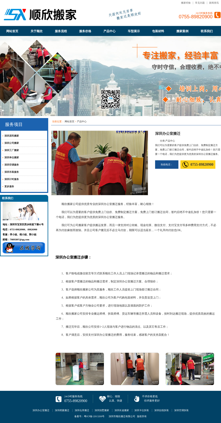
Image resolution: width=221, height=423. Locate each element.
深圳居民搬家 (11, 135)
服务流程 (61, 31)
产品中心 (109, 31)
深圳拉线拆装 (161, 410)
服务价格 (85, 31)
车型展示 (134, 31)
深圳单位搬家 (11, 157)
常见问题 (200, 2)
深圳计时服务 (11, 179)
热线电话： (167, 164)
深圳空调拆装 (181, 410)
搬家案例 (182, 31)
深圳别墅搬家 (102, 410)
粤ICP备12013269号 (94, 416)
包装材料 (158, 31)
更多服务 (9, 186)
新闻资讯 (214, 2)
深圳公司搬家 (11, 143)
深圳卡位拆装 (141, 410)
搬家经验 (186, 2)
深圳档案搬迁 (62, 410)
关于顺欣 (37, 31)
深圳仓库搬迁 (82, 410)
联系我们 (207, 31)
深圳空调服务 (11, 164)
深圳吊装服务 (11, 172)
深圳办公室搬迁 (41, 410)
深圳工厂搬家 (11, 150)
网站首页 (12, 31)
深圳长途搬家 (122, 410)
